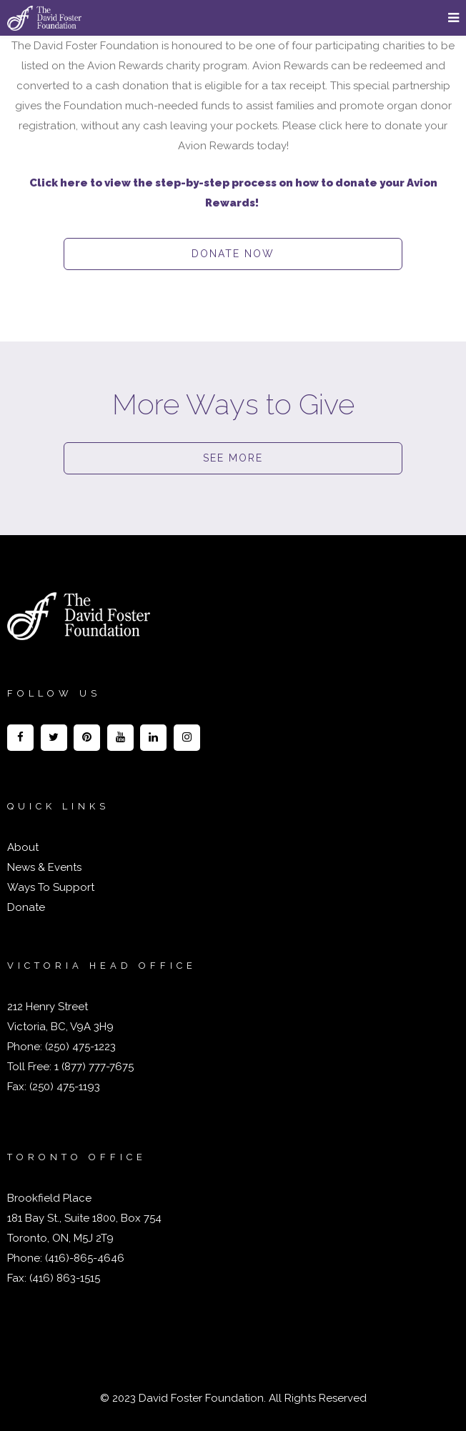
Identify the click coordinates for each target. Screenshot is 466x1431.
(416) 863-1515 (64, 1278)
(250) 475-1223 (79, 1046)
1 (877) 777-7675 (92, 1066)
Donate (26, 907)
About (23, 847)
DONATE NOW (233, 253)
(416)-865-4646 (84, 1258)
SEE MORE (233, 458)
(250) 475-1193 (64, 1086)
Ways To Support (50, 887)
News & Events (44, 867)
